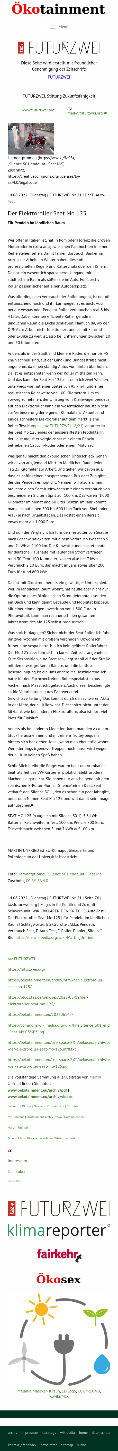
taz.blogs (49, 1432)
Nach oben (17, 1171)
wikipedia (67, 1432)
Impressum (17, 1160)
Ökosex (27, 1106)
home (83, 1432)
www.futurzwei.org (38, 109)
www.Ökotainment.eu (69, 1117)
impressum (29, 1432)
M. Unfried (73, 1106)
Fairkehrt (14, 1106)
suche (81, 1445)
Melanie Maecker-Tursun (38, 1390)
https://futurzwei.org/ (26, 969)
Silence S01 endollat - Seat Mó (75, 873)
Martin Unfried (18, 1127)
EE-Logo (69, 1390)
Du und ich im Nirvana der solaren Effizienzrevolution (43, 1138)
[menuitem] (12, 1432)
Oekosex (39, 1106)
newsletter (49, 1445)
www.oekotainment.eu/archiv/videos (40, 1096)
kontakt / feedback (22, 1445)
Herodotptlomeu (32, 873)
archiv (12, 1432)
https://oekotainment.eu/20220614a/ (40, 1014)
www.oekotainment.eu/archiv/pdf (37, 1090)
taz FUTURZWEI (21, 958)
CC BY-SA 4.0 (37, 880)
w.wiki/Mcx (59, 1396)
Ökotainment (56, 1106)
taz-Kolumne (16, 1117)
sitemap (67, 1445)
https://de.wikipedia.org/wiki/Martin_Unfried (54, 937)
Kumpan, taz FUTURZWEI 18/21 (54, 425)
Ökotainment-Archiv (40, 1117)
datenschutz (101, 1432)
